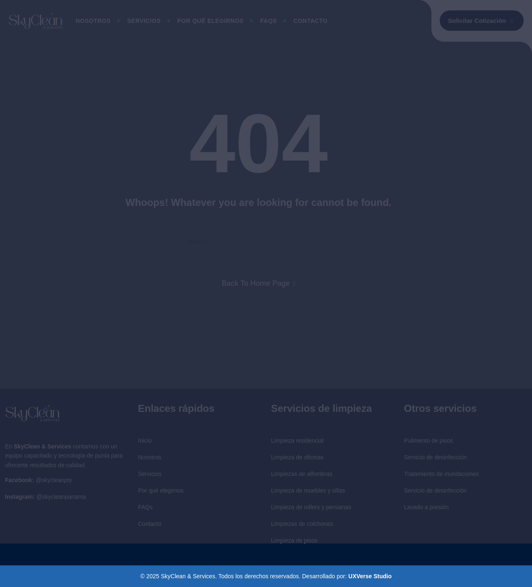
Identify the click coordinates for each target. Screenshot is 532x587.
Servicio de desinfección (435, 457)
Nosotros (93, 20)
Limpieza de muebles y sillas (308, 490)
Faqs (268, 20)
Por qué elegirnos (210, 20)
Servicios (144, 20)
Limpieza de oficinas (297, 457)
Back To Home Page (256, 283)
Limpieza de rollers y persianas (311, 507)
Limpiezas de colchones (302, 523)
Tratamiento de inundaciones (441, 474)
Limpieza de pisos (294, 540)
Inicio (145, 440)
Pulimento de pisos (428, 440)
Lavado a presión (426, 507)
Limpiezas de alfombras (301, 474)
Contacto (310, 20)
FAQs (145, 507)
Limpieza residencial (297, 440)
